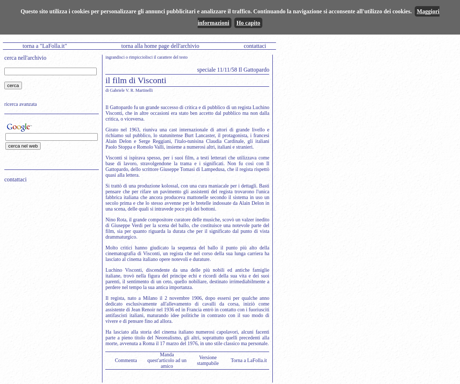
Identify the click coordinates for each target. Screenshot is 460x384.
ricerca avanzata (20, 104)
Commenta (126, 360)
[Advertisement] (49, 234)
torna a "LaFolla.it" (45, 46)
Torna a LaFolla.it (249, 360)
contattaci (255, 46)
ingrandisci (114, 57)
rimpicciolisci (141, 57)
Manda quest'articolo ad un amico (167, 360)
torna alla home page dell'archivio (160, 46)
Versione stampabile (208, 360)
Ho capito (248, 23)
